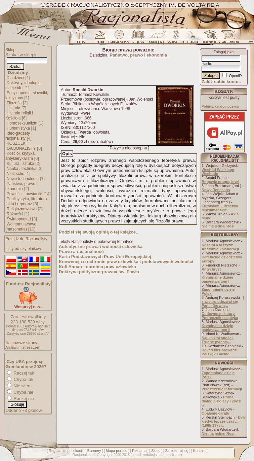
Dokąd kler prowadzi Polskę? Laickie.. (220, 352)
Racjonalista (82, 455)
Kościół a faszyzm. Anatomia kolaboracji (220, 247)
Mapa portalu (116, 451)
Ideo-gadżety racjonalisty (17, 136)
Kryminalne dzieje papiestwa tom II (217, 328)
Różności (15, 214)
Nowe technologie (23, 178)
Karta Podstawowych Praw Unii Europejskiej (105, 256)
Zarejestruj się (176, 451)
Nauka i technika (22, 168)
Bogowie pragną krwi (220, 182)
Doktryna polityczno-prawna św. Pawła (99, 271)
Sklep (10, 49)
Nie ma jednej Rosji (219, 226)
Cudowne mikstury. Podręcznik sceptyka (220, 316)
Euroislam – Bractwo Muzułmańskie (220, 208)
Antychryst (211, 269)
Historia (13, 108)
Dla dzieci (15, 77)
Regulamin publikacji (66, 451)
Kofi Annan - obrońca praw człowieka (97, 266)
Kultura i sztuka (20, 163)
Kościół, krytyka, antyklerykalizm (20, 156)
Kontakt (199, 451)
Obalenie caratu (215, 413)
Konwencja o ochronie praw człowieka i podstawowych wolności (126, 261)
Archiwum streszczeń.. (23, 347)
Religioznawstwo (22, 209)
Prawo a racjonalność (81, 251)
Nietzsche (16, 173)
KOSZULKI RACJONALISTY (20, 146)
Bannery (94, 451)
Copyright (105, 455)
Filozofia (14, 103)
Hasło (206, 64)
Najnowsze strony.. (22, 343)
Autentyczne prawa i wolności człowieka (100, 246)
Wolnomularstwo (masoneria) (20, 227)
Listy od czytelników (23, 248)
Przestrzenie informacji (222, 389)
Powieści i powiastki (24, 193)
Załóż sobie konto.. (221, 81)
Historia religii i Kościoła (19, 115)
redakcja (150, 455)
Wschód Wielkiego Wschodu (218, 172)
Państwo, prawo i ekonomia (21, 186)
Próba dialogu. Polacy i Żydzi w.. (221, 401)
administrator (170, 455)
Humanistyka (18, 128)
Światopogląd (19, 219)
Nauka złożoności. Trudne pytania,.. (218, 340)
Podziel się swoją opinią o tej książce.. (98, 232)
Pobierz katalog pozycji (220, 106)
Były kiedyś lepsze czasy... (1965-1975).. (224, 421)
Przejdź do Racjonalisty (26, 239)
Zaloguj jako (224, 52)
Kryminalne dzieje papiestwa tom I (217, 279)
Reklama (139, 451)
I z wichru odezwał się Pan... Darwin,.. (223, 301)
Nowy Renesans (216, 190)
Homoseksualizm (22, 123)
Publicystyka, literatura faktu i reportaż (26, 201)
